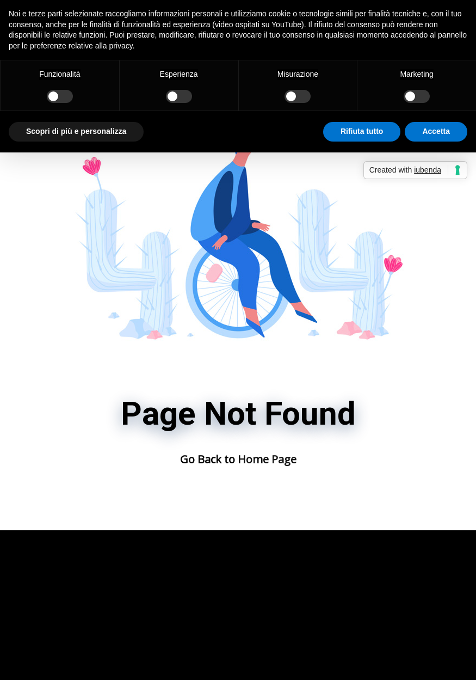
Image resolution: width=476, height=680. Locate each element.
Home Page (267, 459)
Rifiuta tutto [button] (362, 131)
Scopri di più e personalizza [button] (76, 131)
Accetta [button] (436, 131)
